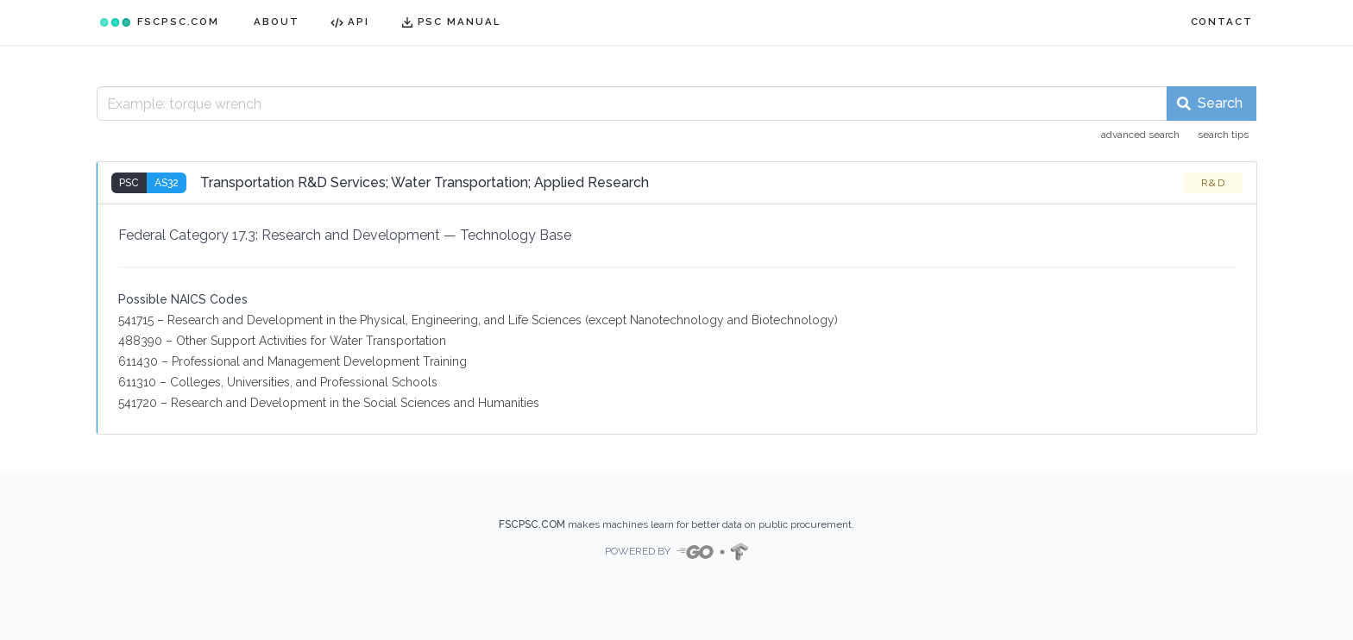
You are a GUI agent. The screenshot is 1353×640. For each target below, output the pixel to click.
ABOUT (276, 22)
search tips (1223, 135)
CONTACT (1222, 22)
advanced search (1140, 135)
